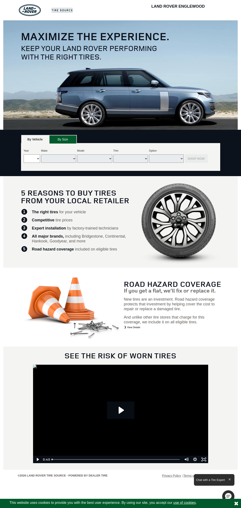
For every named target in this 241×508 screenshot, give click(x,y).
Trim (116, 150)
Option (153, 150)
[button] (228, 496)
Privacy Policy (171, 475)
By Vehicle (35, 141)
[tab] (35, 139)
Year (26, 150)
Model (80, 150)
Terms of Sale (192, 475)
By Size (63, 139)
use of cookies (184, 502)
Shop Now (196, 158)
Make (44, 150)
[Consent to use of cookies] (236, 503)
